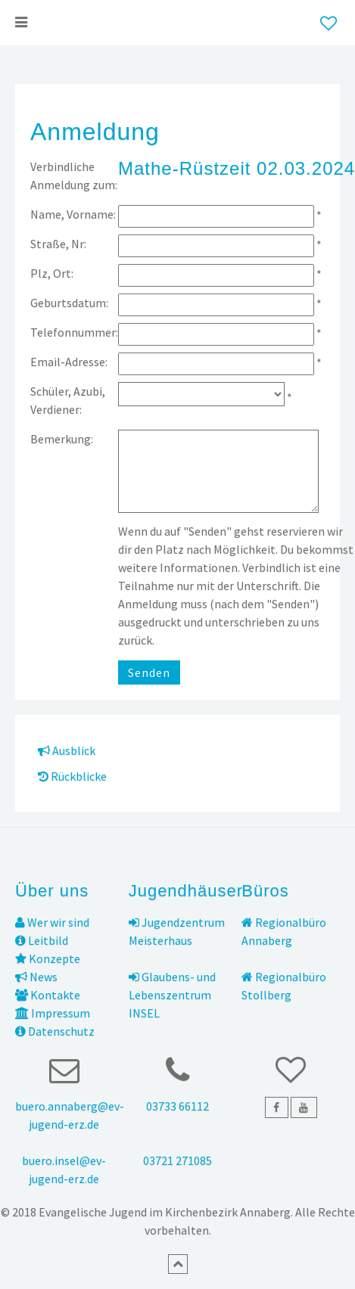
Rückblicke (72, 776)
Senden (149, 672)
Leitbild (41, 940)
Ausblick (66, 750)
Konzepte (47, 958)
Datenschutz (55, 1031)
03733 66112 (177, 1106)
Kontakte (47, 994)
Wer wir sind (52, 922)
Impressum (52, 1012)
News (36, 976)
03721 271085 (177, 1160)
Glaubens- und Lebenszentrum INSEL (172, 994)
